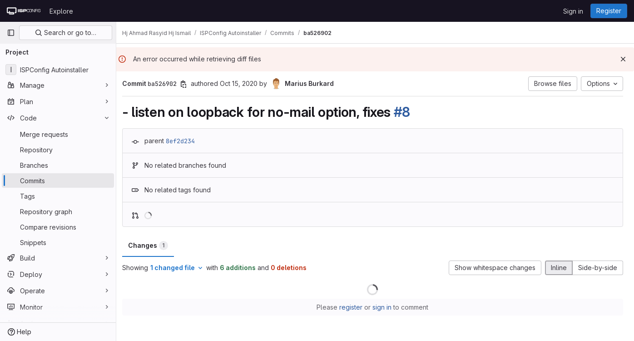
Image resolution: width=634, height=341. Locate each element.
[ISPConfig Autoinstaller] (58, 69)
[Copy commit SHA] (188, 84)
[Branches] (58, 165)
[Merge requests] (58, 134)
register (353, 307)
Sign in (573, 11)
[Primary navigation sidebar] (11, 32)
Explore (61, 11)
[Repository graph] (58, 211)
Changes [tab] (153, 245)
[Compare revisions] (58, 227)
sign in (384, 307)
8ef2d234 (185, 141)
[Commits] (58, 180)
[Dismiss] (623, 59)
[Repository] (58, 149)
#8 (407, 112)
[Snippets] (58, 242)
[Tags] (58, 196)
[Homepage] (23, 11)
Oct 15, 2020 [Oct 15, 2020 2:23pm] (244, 83)
